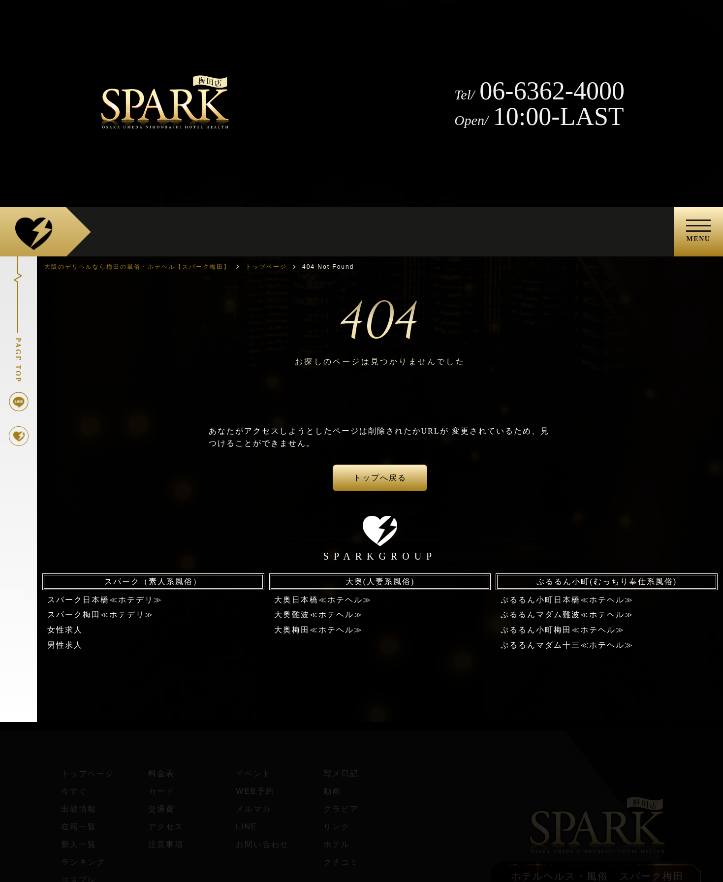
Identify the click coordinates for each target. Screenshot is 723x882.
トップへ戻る (380, 477)
